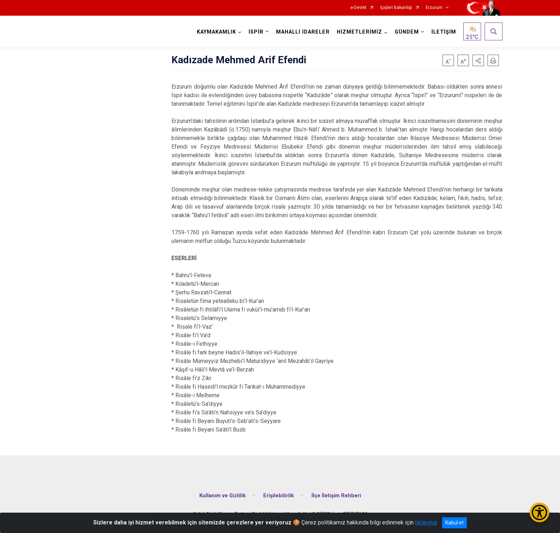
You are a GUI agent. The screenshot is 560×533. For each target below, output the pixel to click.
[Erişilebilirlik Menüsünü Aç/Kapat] (539, 512)
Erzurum (434, 7)
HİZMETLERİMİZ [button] (359, 32)
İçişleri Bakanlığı (396, 7)
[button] (478, 60)
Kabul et (454, 522)
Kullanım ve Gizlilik (222, 496)
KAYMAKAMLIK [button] (216, 32)
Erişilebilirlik (278, 496)
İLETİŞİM (443, 32)
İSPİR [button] (256, 32)
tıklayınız (426, 522)
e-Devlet (358, 7)
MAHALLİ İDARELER (303, 32)
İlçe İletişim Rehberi (336, 496)
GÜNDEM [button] (407, 32)
